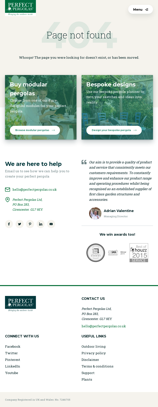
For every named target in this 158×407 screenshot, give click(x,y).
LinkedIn (12, 366)
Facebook (13, 346)
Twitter (11, 353)
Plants (87, 379)
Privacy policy (94, 353)
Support (88, 373)
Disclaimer (90, 359)
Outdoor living (94, 346)
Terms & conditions (97, 366)
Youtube (11, 373)
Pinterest (12, 359)
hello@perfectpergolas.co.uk (104, 326)
